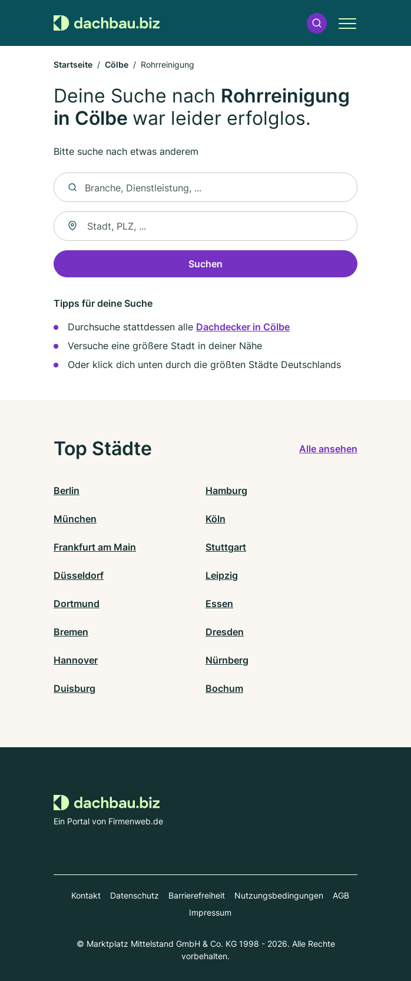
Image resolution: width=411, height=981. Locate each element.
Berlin (66, 490)
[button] (317, 23)
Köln (216, 519)
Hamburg (226, 490)
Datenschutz (134, 895)
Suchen (205, 264)
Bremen (71, 632)
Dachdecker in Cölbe (243, 327)
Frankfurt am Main (95, 547)
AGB (341, 895)
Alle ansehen (328, 449)
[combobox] (205, 226)
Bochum (224, 688)
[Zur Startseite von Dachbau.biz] (107, 23)
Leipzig (222, 575)
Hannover (76, 660)
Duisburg (74, 688)
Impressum (210, 912)
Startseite (73, 64)
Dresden (225, 632)
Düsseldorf (79, 575)
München (75, 519)
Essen (219, 603)
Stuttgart (226, 547)
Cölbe (116, 64)
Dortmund (77, 603)
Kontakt (86, 895)
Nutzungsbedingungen (278, 895)
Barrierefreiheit (196, 895)
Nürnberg (227, 660)
